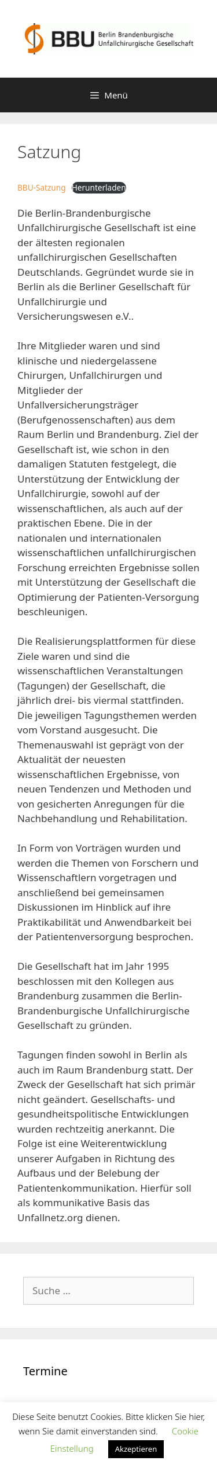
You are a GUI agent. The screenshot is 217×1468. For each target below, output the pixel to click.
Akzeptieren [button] (136, 1449)
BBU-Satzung (41, 187)
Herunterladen (99, 187)
